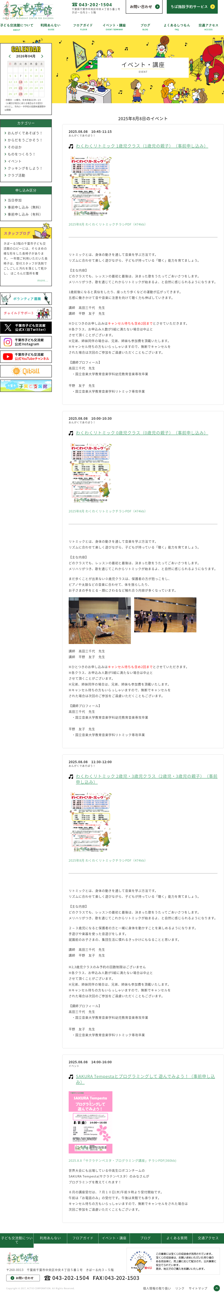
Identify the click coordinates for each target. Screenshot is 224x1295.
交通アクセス (208, 1237)
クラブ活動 (16, 175)
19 (10, 88)
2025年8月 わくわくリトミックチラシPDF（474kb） (108, 224)
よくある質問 (176, 1237)
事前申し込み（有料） (25, 214)
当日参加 (15, 200)
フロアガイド (83, 1237)
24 (36, 88)
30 (31, 94)
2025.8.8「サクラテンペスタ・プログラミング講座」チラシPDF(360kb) (123, 1160)
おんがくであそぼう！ (25, 132)
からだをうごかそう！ (25, 139)
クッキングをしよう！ (25, 168)
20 (15, 88)
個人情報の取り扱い (157, 1288)
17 (36, 82)
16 (31, 82)
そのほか (15, 146)
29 (26, 94)
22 (26, 88)
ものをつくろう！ (22, 154)
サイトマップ (198, 1288)
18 (41, 82)
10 (36, 76)
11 (41, 76)
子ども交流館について (17, 1239)
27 (15, 94)
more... (42, 280)
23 (31, 88)
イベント (15, 161)
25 (41, 88)
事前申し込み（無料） (25, 207)
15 (26, 82)
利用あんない (50, 1237)
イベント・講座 (114, 1237)
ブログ (145, 1237)
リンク (180, 1288)
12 (10, 82)
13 (15, 82)
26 (10, 94)
